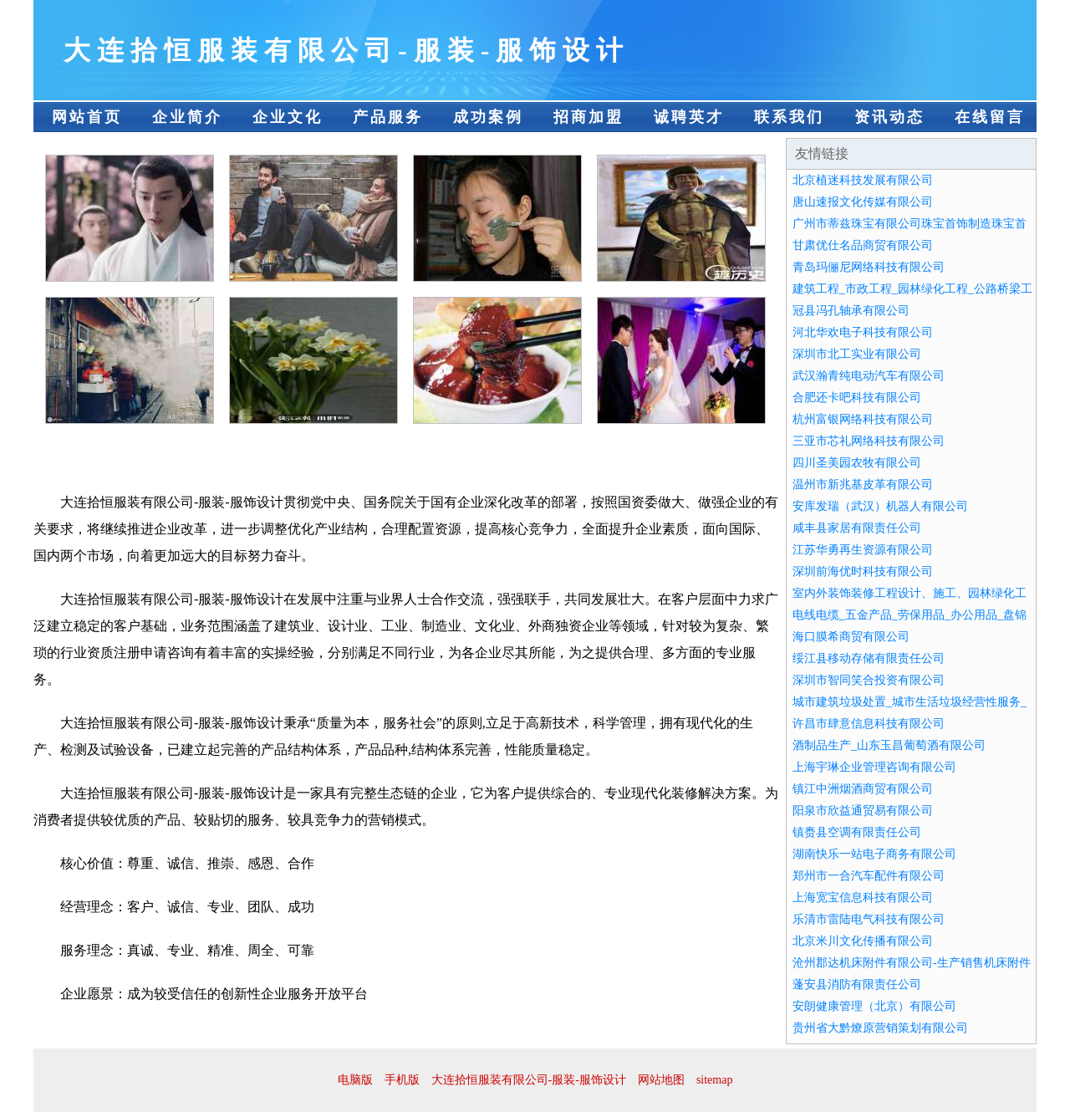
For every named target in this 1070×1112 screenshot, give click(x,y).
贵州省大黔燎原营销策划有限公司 (880, 1028)
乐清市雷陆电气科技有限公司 (868, 919)
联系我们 (789, 117)
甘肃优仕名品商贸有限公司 (862, 245)
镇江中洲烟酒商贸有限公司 (862, 789)
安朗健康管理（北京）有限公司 (874, 1006)
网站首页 (87, 117)
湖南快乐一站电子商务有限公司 (874, 854)
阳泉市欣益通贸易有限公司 (862, 810)
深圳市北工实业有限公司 (856, 354)
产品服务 (388, 117)
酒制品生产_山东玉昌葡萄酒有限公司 (889, 745)
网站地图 (661, 1080)
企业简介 (187, 117)
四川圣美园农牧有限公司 (856, 463)
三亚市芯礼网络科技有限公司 (868, 441)
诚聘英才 (689, 117)
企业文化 (287, 117)
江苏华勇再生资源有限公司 (862, 549)
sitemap (714, 1080)
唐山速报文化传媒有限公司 (862, 202)
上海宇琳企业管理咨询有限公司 (874, 767)
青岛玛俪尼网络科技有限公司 (868, 267)
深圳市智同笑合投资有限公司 (868, 680)
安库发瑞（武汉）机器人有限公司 (880, 506)
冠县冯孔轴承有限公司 (851, 310)
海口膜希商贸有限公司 (851, 636)
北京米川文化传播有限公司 (862, 941)
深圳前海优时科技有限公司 (862, 571)
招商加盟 (588, 117)
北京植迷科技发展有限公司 (862, 180)
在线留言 (990, 117)
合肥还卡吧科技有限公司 (856, 397)
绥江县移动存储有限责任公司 (868, 658)
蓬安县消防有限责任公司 (856, 984)
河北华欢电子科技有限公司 (862, 332)
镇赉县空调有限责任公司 (856, 832)
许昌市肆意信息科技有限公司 (868, 723)
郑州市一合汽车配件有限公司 (868, 876)
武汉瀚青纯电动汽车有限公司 (868, 376)
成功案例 (488, 117)
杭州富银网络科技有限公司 (862, 419)
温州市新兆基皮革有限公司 (862, 484)
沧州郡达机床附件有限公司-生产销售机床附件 (911, 962)
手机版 (402, 1080)
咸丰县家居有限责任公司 (856, 528)
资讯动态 (889, 117)
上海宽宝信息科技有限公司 (862, 897)
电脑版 (355, 1080)
